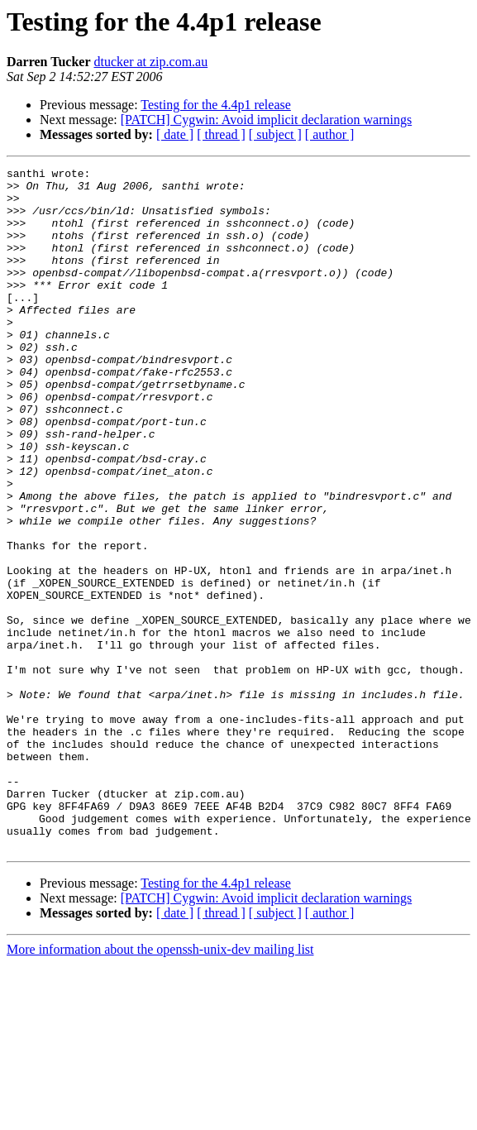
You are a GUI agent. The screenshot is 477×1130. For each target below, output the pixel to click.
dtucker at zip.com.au (150, 62)
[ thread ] (221, 134)
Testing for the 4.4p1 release (215, 105)
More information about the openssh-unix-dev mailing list (160, 1086)
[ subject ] (275, 134)
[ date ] (174, 134)
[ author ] (330, 134)
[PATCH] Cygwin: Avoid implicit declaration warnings (266, 120)
